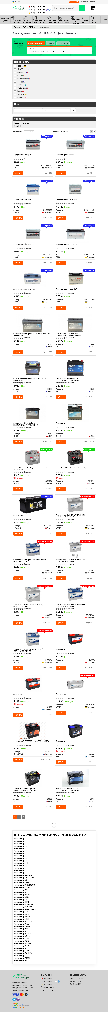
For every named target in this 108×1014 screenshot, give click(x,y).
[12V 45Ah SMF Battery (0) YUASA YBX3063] (75, 459)
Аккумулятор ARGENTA (23, 879)
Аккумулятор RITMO (22, 940)
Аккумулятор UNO (21, 965)
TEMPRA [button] (63, 43)
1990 (32, 51)
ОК (73, 110)
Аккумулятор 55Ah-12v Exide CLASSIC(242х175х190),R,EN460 (26, 793)
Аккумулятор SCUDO (22, 943)
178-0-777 (37, 6)
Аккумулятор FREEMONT (23, 909)
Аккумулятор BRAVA (22, 884)
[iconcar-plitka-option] (91, 131)
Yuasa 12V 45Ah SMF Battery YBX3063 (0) (71, 470)
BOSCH (21, 66)
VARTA (22, 94)
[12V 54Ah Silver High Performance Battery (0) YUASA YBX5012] (33, 459)
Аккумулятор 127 (20, 850)
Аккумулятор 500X (21, 870)
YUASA (20, 97)
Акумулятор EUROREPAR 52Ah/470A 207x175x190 (33, 745)
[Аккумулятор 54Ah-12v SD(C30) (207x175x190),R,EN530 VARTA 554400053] (33, 597)
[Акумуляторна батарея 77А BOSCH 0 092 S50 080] (32, 234)
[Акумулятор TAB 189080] (33, 687)
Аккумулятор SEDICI (21, 945)
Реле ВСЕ (17, 126)
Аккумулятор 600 (20, 872)
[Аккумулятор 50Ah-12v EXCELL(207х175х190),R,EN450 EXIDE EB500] (75, 369)
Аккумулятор (61, 697)
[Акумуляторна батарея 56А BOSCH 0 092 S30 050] (75, 279)
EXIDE (19, 82)
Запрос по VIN (74, 2)
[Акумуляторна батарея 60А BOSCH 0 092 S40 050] (32, 189)
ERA (20, 75)
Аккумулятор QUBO (21, 935)
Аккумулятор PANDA (22, 930)
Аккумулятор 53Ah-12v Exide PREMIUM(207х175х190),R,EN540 (68, 335)
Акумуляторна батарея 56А (66, 290)
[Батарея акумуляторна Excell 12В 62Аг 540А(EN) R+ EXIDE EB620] (32, 369)
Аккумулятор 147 (20, 862)
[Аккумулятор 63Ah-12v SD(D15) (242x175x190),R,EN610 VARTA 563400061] (75, 507)
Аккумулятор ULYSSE (22, 962)
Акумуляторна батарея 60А (24, 200)
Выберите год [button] (35, 43)
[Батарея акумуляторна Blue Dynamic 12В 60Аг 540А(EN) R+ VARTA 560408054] (33, 552)
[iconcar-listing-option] (94, 131)
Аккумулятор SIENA (21, 950)
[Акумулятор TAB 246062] (75, 734)
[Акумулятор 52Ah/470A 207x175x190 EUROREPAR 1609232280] (32, 734)
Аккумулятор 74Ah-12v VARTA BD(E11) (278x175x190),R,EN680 (71, 608)
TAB (19, 91)
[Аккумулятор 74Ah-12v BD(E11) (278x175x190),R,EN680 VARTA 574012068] (75, 597)
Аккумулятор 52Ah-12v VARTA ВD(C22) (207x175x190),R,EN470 (28, 653)
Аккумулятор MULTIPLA (23, 926)
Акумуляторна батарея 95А (24, 290)
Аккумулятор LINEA (21, 918)
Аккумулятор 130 (20, 855)
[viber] (18, 1003)
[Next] (24, 821)
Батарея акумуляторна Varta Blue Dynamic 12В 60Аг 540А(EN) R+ (31, 563)
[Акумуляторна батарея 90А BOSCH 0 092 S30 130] (75, 234)
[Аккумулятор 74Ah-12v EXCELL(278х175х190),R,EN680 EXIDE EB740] (75, 782)
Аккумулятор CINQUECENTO (24, 889)
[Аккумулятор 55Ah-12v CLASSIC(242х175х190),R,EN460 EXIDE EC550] (33, 782)
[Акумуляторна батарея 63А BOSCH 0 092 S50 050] (75, 189)
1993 (47, 51)
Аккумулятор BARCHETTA (24, 882)
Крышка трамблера (21, 123)
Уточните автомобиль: (19, 43)
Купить (18, 173)
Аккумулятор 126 (20, 848)
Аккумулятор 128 (20, 853)
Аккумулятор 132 (20, 860)
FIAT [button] (51, 43)
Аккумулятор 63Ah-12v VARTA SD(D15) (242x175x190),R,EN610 (71, 518)
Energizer (21, 72)
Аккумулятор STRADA (22, 955)
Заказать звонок (48, 992)
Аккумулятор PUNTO (22, 933)
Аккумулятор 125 (20, 845)
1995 (57, 51)
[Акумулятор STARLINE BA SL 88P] (33, 507)
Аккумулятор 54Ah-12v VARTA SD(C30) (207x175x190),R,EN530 (28, 608)
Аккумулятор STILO (21, 952)
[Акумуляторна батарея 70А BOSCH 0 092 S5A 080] (32, 144)
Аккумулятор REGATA (22, 938)
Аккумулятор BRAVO (22, 887)
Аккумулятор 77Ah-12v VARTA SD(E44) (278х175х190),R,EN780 (71, 563)
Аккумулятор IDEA (21, 916)
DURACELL (21, 69)
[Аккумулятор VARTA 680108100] (75, 687)
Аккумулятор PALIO (21, 928)
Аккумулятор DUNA (21, 901)
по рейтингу (29, 131)
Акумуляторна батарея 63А (66, 200)
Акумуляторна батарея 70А (24, 155)
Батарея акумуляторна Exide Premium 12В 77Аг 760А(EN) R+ (32, 335)
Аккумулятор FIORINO (22, 906)
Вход (92, 2)
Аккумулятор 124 (20, 843)
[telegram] (14, 1003)
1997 (67, 51)
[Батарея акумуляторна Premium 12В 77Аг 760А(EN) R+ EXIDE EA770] (33, 324)
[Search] (82, 8)
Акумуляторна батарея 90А (66, 245)
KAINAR (20, 85)
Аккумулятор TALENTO (23, 957)
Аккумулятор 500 (20, 865)
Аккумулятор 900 (20, 877)
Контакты (84, 2)
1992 (42, 51)
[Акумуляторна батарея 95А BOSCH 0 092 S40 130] (32, 279)
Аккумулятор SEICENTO (23, 948)
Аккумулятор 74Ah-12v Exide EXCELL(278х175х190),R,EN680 (67, 793)
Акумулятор (60, 425)
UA (14, 2)
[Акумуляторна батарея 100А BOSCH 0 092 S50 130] (75, 144)
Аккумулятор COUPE (22, 892)
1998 (72, 51)
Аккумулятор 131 (20, 857)
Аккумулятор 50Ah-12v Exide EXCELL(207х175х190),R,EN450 (67, 381)
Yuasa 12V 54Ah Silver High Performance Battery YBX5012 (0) (32, 471)
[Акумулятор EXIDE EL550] (75, 414)
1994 (52, 51)
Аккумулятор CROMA (22, 894)
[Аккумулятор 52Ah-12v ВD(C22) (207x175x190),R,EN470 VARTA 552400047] (33, 642)
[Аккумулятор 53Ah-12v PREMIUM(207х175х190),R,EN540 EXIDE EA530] (75, 324)
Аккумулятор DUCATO (22, 899)
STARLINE (22, 88)
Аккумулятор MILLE (21, 923)
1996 (62, 51)
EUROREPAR (22, 79)
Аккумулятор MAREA (22, 921)
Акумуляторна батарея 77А (24, 245)
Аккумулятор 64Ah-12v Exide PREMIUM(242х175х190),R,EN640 (26, 426)
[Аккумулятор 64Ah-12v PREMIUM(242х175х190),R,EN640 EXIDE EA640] (32, 414)
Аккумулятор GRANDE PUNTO (25, 913)
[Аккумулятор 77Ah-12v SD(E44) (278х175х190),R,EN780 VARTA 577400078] (75, 552)
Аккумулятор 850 (20, 875)
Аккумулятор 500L (21, 867)
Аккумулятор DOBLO (22, 896)
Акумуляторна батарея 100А (67, 155)
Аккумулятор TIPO (21, 960)
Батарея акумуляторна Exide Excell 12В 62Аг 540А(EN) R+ (30, 381)
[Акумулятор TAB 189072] (75, 642)
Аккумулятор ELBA (21, 904)
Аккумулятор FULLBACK (23, 911)
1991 (37, 51)
